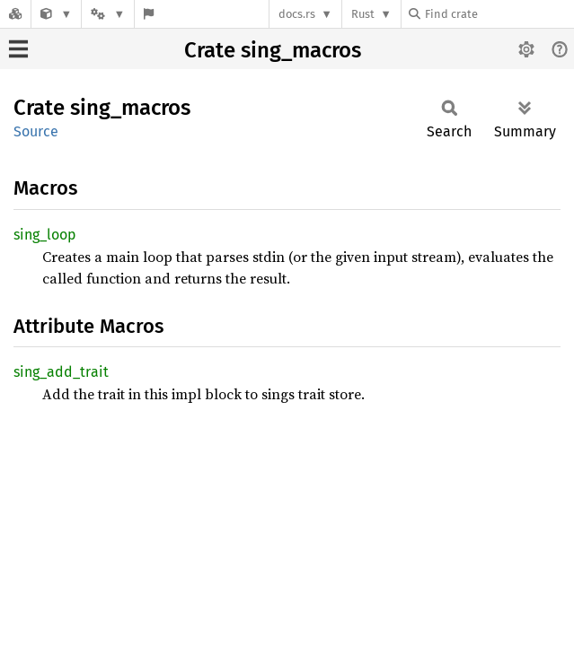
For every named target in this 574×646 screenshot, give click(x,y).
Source (35, 131)
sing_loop (44, 234)
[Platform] (108, 14)
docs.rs (296, 14)
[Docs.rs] (15, 14)
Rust (363, 14)
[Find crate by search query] (498, 14)
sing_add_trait (61, 371)
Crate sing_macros (272, 50)
